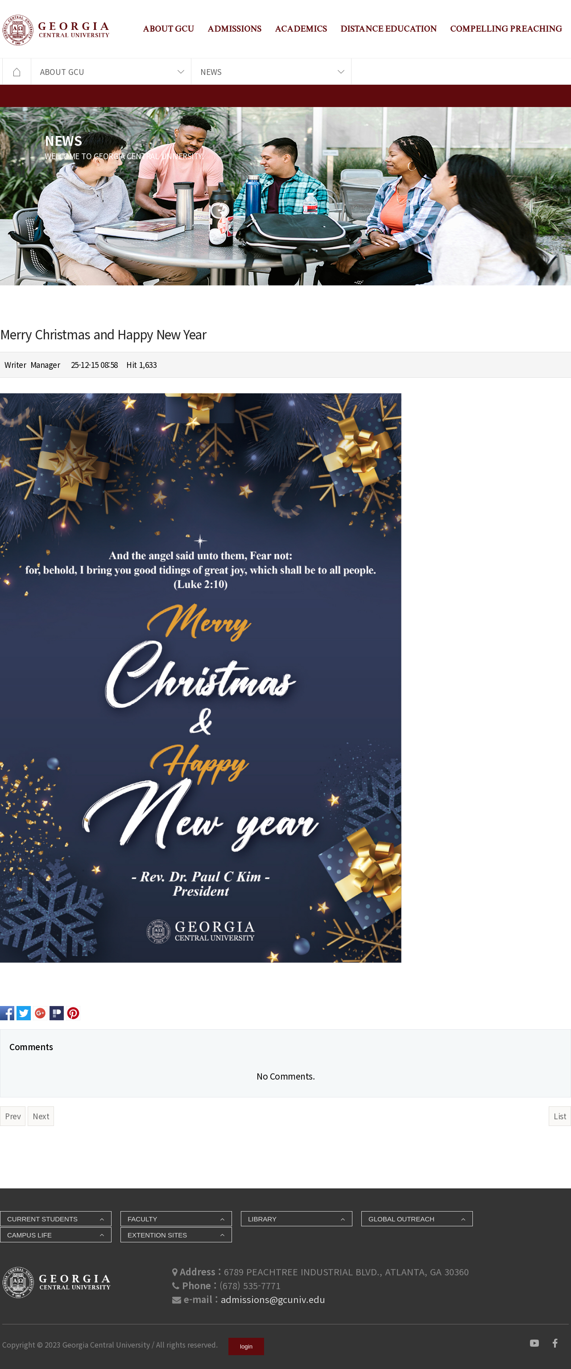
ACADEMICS (301, 29)
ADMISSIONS (234, 29)
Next (41, 1116)
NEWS (211, 71)
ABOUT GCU (168, 29)
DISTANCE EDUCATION (388, 29)
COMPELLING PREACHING (506, 29)
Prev (13, 1116)
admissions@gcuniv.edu (273, 1299)
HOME (16, 71)
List (560, 1116)
